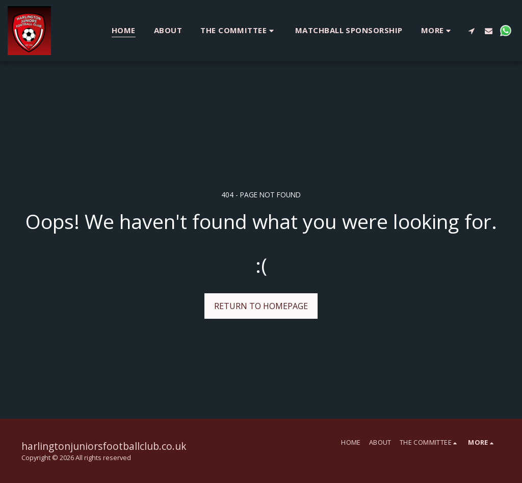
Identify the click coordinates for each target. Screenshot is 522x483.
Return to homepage (261, 306)
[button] (238, 30)
